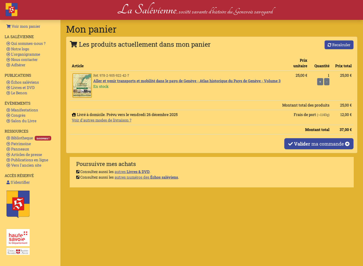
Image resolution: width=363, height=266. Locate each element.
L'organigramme (23, 54)
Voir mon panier (23, 26)
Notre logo (17, 48)
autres (132, 171)
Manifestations (22, 109)
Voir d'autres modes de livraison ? (101, 120)
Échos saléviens (22, 82)
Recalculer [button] (339, 44)
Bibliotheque (28, 138)
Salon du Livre (21, 120)
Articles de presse (24, 154)
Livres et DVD (20, 87)
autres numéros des (146, 177)
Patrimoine (18, 143)
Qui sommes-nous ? (25, 43)
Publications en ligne (27, 159)
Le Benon (16, 92)
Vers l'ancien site (23, 165)
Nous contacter (22, 59)
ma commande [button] (319, 144)
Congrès (15, 115)
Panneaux (17, 149)
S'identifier (18, 182)
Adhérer (15, 64)
